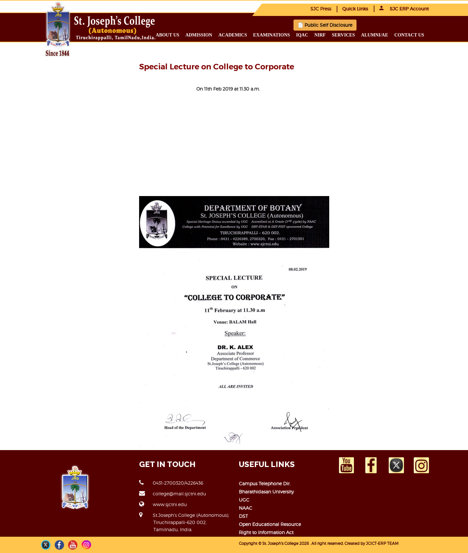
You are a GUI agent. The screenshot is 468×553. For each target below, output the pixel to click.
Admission (198, 34)
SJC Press (320, 8)
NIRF (320, 34)
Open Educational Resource (270, 524)
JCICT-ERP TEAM (382, 543)
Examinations (271, 34)
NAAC (245, 508)
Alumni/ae (374, 34)
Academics (232, 34)
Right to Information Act (266, 532)
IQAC (302, 34)
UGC (244, 500)
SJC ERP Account (404, 9)
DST (243, 516)
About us (167, 34)
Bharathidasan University (266, 491)
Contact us (409, 34)
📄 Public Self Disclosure (325, 25)
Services (343, 34)
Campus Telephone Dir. (265, 483)
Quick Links (355, 9)
